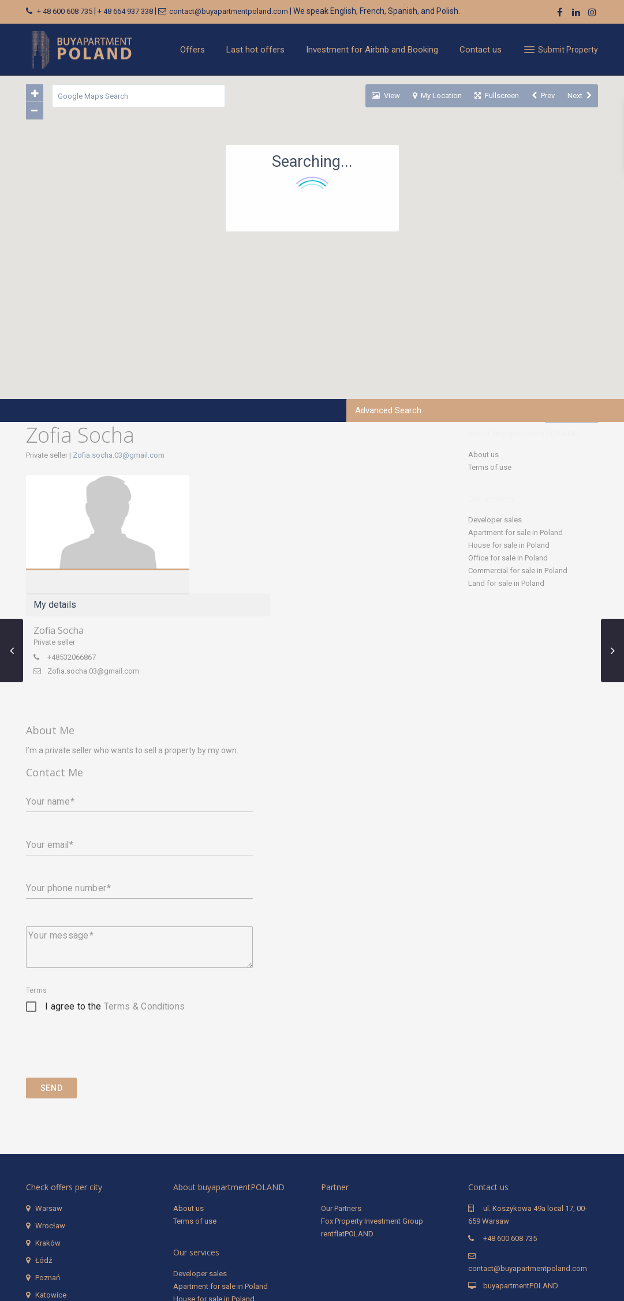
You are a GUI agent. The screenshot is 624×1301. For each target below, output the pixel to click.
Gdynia (46, 1214)
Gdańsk (48, 1196)
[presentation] (113, 939)
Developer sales (495, 519)
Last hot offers (255, 49)
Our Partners (341, 1093)
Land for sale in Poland (506, 583)
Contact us (480, 49)
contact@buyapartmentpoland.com (228, 11)
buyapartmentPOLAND (520, 1170)
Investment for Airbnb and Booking (372, 49)
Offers (192, 49)
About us (483, 454)
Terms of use (489, 467)
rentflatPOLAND (347, 1118)
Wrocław (50, 1110)
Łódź (43, 1145)
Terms (36, 875)
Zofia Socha (239, 512)
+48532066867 (252, 538)
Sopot (45, 1231)
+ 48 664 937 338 (125, 11)
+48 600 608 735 (510, 1123)
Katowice (50, 1179)
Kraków (48, 1127)
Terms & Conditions (144, 890)
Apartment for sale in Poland (515, 532)
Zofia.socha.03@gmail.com (119, 455)
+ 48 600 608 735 (64, 11)
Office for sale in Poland (508, 558)
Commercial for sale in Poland (517, 570)
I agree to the (115, 890)
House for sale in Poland (509, 545)
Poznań (47, 1162)
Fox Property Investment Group (372, 1105)
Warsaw (48, 1093)
